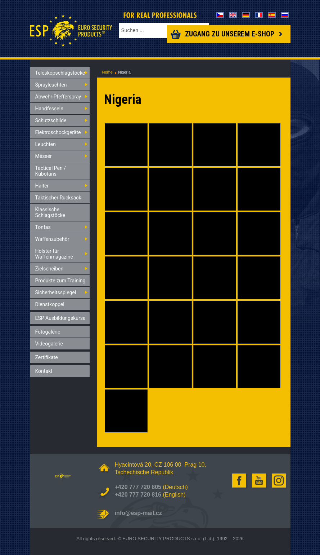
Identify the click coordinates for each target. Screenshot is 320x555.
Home (107, 72)
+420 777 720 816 (138, 495)
